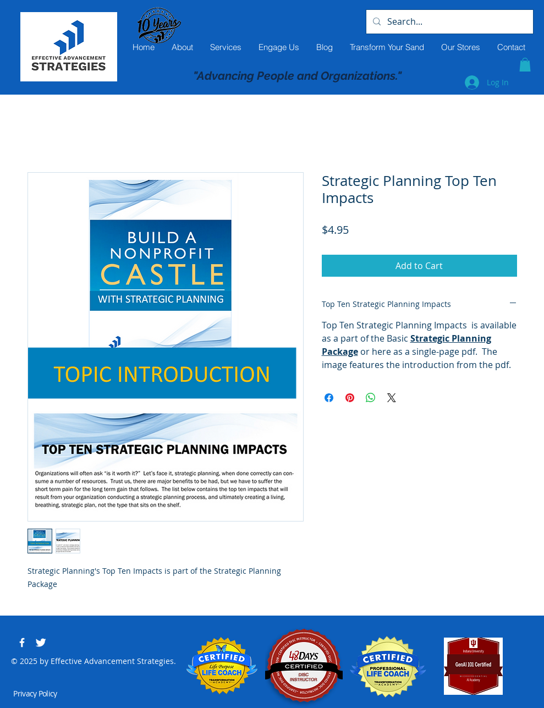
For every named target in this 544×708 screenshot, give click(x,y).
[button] (525, 65)
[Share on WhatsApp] (370, 397)
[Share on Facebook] (329, 397)
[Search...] (448, 22)
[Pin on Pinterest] (349, 397)
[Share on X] (391, 397)
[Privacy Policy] (36, 693)
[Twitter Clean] (41, 642)
